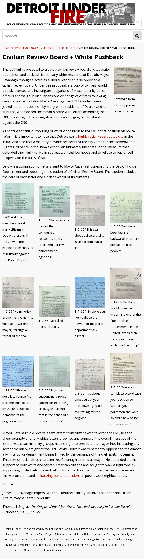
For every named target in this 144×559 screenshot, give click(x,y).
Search (137, 35)
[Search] (67, 35)
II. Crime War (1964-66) (19, 48)
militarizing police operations (58, 475)
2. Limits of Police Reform (57, 48)
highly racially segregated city (100, 136)
